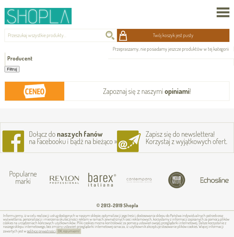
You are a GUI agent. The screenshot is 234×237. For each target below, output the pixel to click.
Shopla (42, 16)
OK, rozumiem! (69, 231)
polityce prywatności (41, 231)
